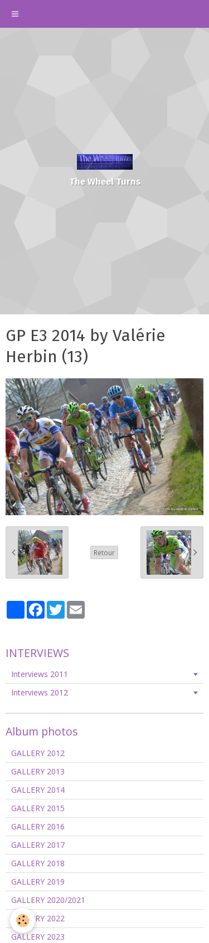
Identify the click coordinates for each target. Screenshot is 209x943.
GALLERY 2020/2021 (48, 900)
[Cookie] (22, 920)
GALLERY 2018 (38, 863)
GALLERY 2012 (38, 753)
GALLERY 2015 (38, 808)
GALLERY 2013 (38, 771)
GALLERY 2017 (38, 845)
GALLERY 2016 (38, 826)
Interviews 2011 (39, 674)
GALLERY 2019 (38, 881)
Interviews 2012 (39, 692)
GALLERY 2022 (38, 918)
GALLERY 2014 (38, 789)
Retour (104, 552)
